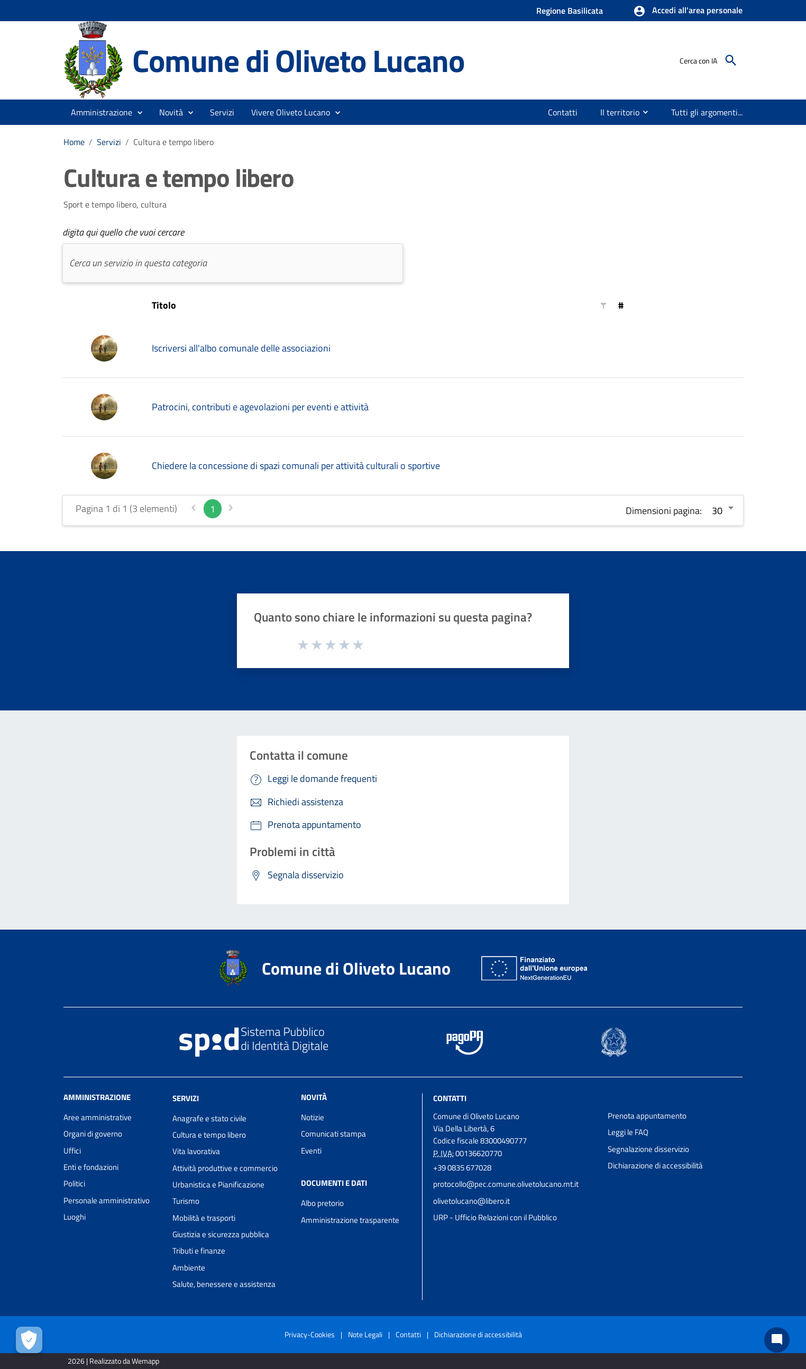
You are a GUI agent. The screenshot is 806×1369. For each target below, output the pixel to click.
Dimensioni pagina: (664, 510)
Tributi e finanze (198, 1251)
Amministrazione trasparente (350, 1220)
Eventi (311, 1151)
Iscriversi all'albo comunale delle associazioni (241, 348)
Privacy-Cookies (310, 1334)
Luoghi (74, 1217)
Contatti (449, 1098)
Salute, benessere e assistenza (224, 1284)
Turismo (185, 1201)
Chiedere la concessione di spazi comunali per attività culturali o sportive (296, 465)
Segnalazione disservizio (648, 1149)
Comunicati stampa (333, 1134)
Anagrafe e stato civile (209, 1118)
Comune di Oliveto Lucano (298, 60)
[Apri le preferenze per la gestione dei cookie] (29, 1340)
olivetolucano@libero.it (471, 1201)
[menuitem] (563, 112)
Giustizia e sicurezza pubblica (220, 1234)
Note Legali (365, 1334)
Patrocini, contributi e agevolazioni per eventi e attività (260, 407)
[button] (688, 11)
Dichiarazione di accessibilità (655, 1165)
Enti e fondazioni (90, 1167)
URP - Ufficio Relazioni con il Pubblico (495, 1217)
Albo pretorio (322, 1203)
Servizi (109, 142)
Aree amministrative (97, 1117)
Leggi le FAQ (628, 1132)
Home (74, 142)
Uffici (72, 1151)
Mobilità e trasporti (203, 1218)
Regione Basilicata (569, 10)
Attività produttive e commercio (225, 1168)
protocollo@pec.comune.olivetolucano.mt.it (506, 1184)
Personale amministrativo (106, 1200)
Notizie (312, 1117)
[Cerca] (731, 60)
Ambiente (188, 1268)
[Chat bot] (777, 1340)
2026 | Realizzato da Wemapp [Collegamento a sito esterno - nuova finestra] (113, 1360)
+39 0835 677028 (462, 1167)
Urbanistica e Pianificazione (218, 1184)
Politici (74, 1183)
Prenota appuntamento (647, 1116)
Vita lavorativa (196, 1151)
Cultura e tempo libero (173, 142)
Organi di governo (92, 1134)
